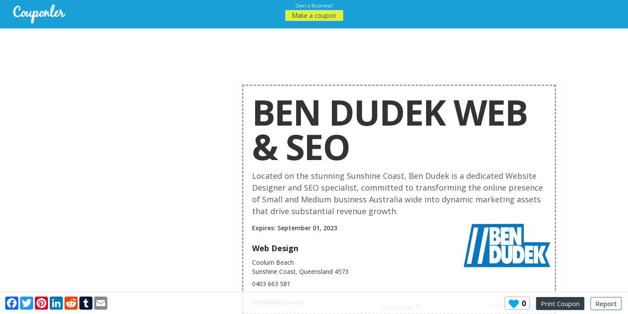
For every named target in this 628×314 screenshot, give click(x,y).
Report (606, 303)
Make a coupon (314, 15)
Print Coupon (560, 303)
